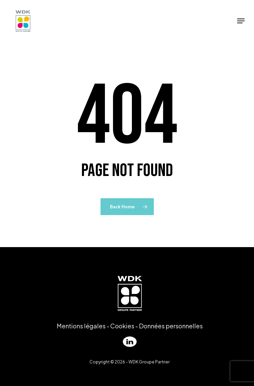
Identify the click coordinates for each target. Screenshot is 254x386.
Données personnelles (171, 326)
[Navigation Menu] (241, 21)
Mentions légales (81, 326)
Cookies (122, 326)
